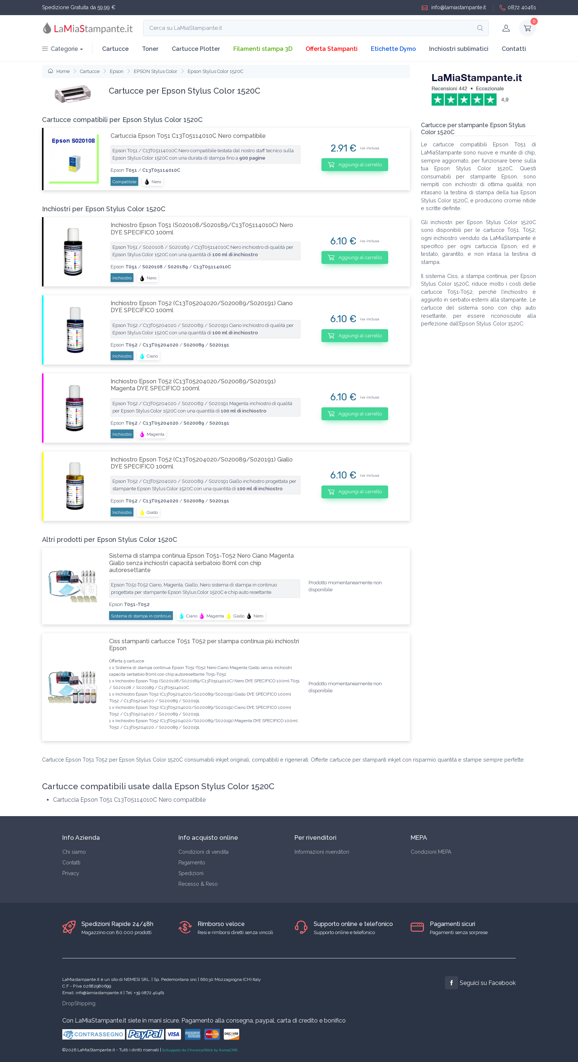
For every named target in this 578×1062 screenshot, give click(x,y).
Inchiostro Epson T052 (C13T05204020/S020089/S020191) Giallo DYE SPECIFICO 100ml (202, 463)
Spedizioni (190, 873)
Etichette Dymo (393, 48)
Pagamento (191, 863)
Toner (150, 48)
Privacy (70, 873)
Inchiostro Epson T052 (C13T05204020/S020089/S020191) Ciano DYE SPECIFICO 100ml (202, 307)
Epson (116, 71)
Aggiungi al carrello (355, 164)
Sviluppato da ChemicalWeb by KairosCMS (199, 1050)
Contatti (514, 48)
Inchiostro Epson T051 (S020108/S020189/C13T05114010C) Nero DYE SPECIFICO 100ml (202, 229)
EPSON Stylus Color (155, 71)
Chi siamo (74, 852)
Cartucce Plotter (196, 48)
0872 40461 (517, 7)
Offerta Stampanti (332, 48)
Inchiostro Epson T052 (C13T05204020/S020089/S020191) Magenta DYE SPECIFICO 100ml (193, 385)
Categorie (60, 48)
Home (59, 71)
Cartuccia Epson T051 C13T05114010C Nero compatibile (188, 135)
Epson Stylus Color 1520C (215, 71)
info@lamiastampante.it (454, 7)
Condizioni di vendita (203, 852)
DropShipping (78, 1003)
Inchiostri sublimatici (458, 48)
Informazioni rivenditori (322, 852)
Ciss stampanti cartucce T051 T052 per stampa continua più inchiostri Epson (204, 645)
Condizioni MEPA (431, 852)
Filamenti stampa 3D (262, 48)
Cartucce (115, 48)
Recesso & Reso (198, 884)
